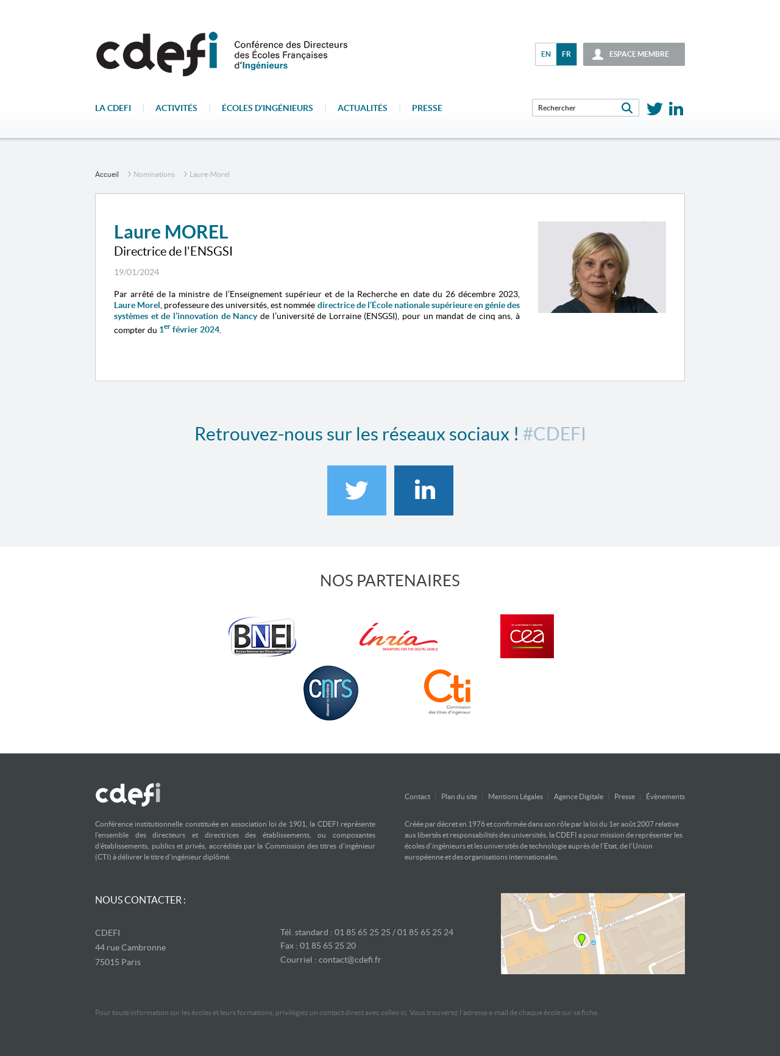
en (546, 54)
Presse (427, 108)
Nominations (154, 174)
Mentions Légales (515, 796)
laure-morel (210, 174)
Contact (417, 796)
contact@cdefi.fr (350, 959)
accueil (107, 174)
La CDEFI (113, 108)
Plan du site (459, 796)
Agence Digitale (578, 796)
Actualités (363, 108)
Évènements (665, 796)
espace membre (639, 54)
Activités (176, 108)
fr (566, 54)
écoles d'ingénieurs (267, 108)
